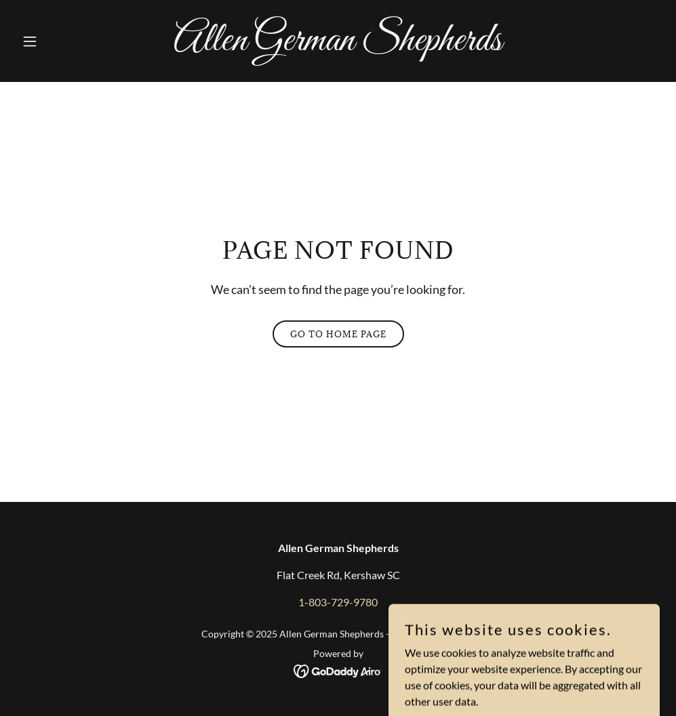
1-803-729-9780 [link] (338, 601)
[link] (338, 45)
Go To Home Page (338, 334)
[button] (64, 41)
